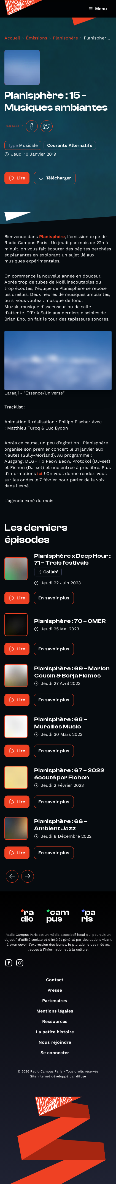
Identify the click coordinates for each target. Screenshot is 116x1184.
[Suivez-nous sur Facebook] (8, 963)
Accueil (12, 38)
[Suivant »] (27, 876)
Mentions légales (57, 1011)
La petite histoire (57, 1031)
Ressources (57, 1021)
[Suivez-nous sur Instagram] (19, 963)
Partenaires (57, 1000)
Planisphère (65, 38)
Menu (97, 8)
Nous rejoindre (58, 1042)
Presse (57, 990)
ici (39, 473)
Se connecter (58, 1052)
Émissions (36, 38)
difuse (81, 1076)
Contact (57, 979)
